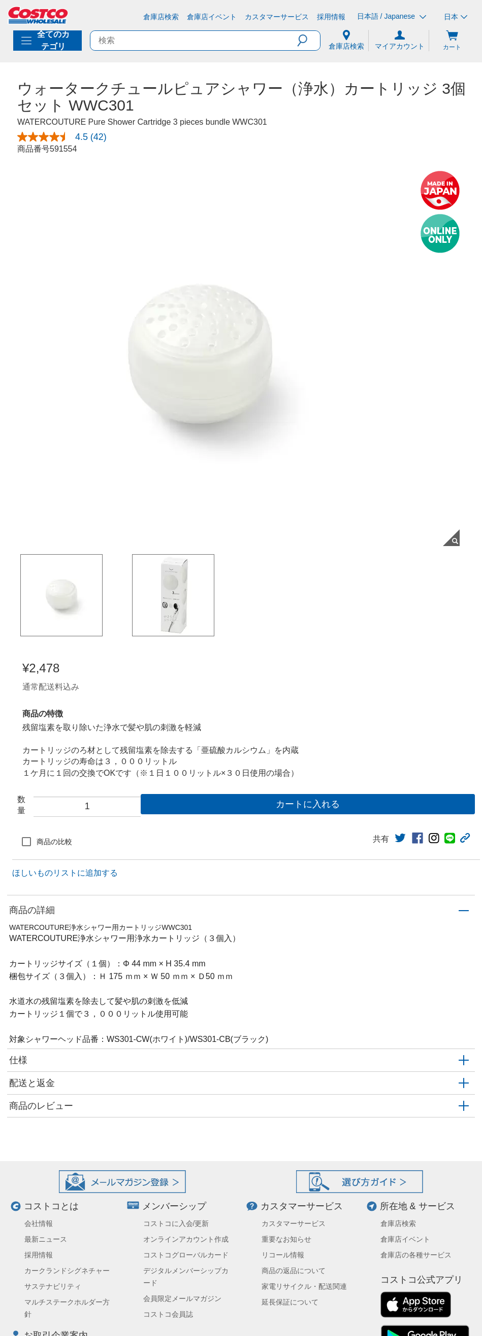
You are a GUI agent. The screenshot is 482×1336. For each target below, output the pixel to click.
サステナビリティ (52, 1286)
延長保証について (290, 1302)
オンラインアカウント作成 (186, 1239)
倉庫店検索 (398, 1223)
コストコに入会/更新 (176, 1223)
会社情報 (38, 1223)
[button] (308, 40)
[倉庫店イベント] (212, 17)
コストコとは (51, 1206)
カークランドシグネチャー (67, 1271)
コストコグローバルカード (186, 1255)
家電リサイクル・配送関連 (304, 1286)
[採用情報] (331, 17)
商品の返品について (294, 1271)
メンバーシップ (174, 1206)
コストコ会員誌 (168, 1314)
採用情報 (38, 1255)
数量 (21, 805)
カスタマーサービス (302, 1206)
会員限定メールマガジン (182, 1298)
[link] (400, 838)
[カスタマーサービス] (277, 17)
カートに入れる (308, 804)
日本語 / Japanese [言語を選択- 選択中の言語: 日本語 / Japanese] (391, 16)
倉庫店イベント (405, 1239)
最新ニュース (45, 1239)
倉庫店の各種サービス (416, 1255)
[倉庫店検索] (161, 17)
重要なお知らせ (286, 1239)
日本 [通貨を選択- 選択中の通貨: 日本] (455, 17)
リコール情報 (283, 1255)
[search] (193, 40)
